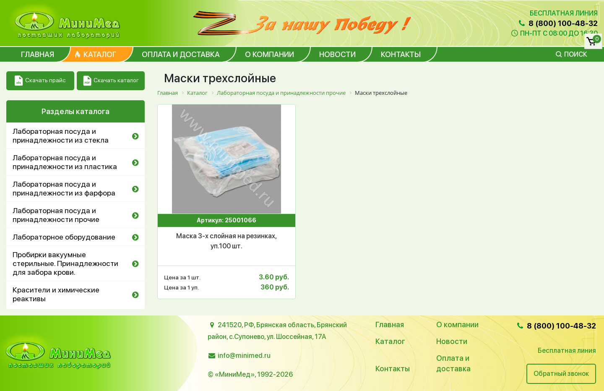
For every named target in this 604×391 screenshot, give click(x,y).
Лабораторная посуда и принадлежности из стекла (61, 135)
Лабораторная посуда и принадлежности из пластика (65, 162)
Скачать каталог (111, 81)
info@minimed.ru (244, 356)
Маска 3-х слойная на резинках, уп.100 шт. (226, 241)
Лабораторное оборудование (64, 236)
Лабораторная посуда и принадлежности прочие (56, 215)
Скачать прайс (40, 81)
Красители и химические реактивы (56, 294)
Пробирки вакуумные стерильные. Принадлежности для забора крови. (65, 263)
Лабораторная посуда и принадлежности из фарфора (64, 188)
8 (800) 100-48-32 (557, 23)
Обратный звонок (561, 374)
